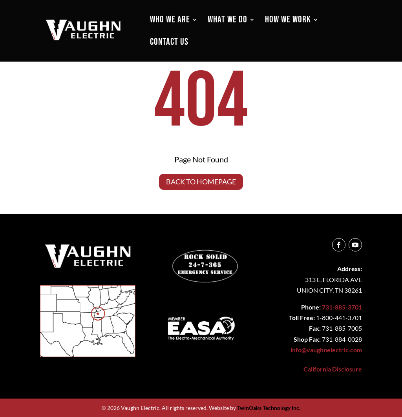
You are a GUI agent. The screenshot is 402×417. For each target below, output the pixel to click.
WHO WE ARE (170, 21)
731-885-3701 (342, 307)
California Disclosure (332, 369)
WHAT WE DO (227, 21)
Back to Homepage (201, 181)
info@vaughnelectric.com (326, 349)
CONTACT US (169, 43)
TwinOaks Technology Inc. (268, 407)
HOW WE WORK (288, 21)
